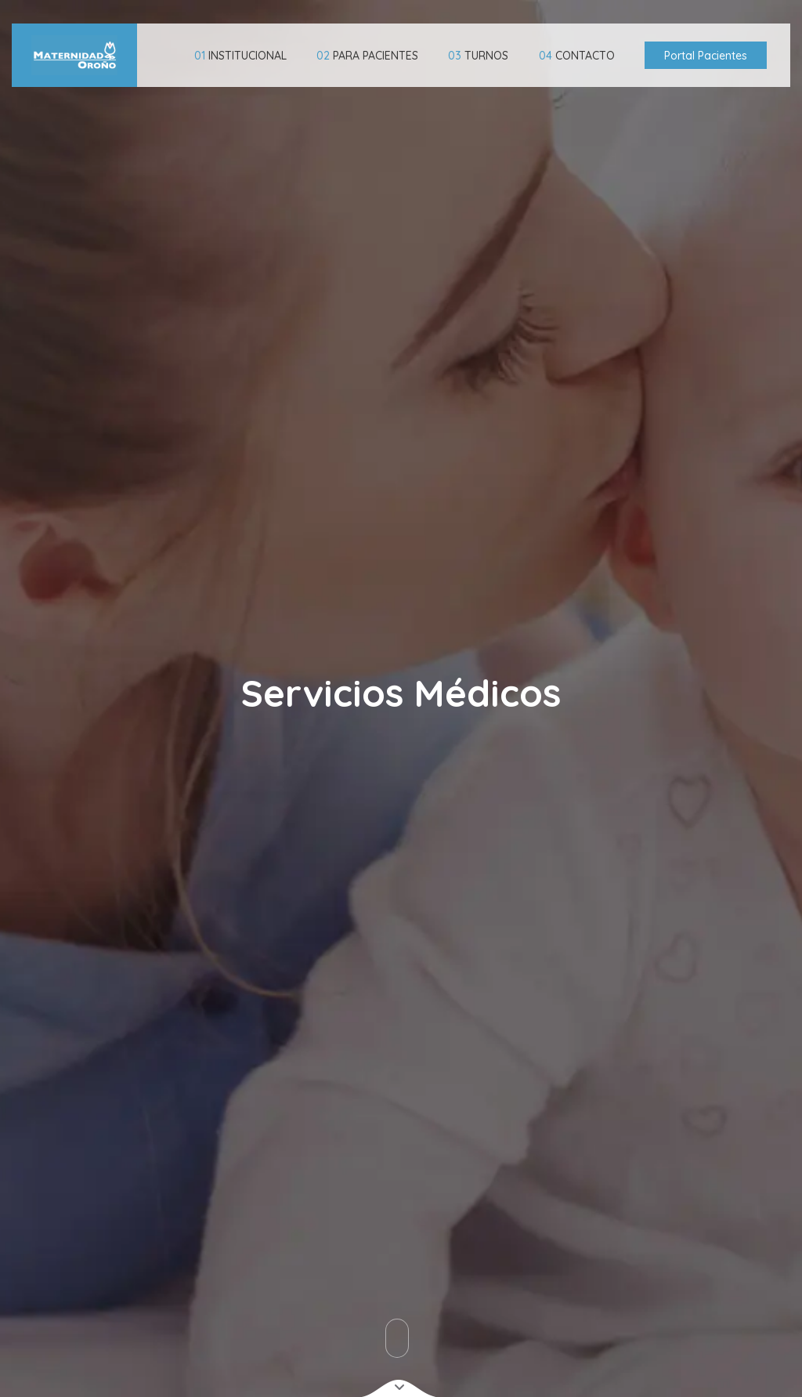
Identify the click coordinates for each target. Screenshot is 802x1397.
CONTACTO (577, 56)
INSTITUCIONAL (240, 56)
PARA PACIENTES (367, 56)
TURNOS (478, 56)
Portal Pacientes (705, 56)
